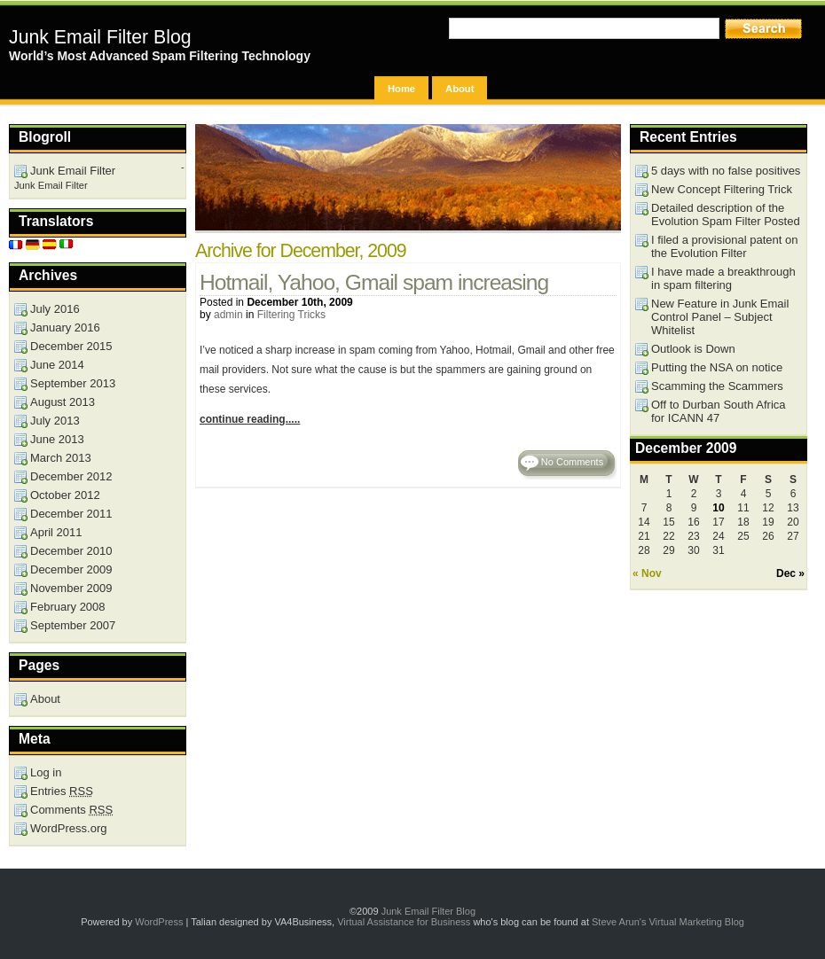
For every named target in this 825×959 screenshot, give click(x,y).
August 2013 (62, 402)
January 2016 (65, 327)
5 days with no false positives (725, 170)
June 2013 (57, 439)
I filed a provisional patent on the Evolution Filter (724, 246)
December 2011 (71, 513)
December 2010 (71, 550)
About (459, 88)
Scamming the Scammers (717, 386)
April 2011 (56, 532)
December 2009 (71, 569)
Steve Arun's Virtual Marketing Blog (668, 921)
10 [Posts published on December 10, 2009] (718, 508)
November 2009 (71, 588)
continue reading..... (250, 419)
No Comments (572, 461)
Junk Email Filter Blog (100, 37)
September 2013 (72, 383)
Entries (61, 791)
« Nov (647, 573)
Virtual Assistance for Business (403, 921)
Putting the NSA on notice (716, 367)
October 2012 (65, 495)
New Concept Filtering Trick (721, 189)
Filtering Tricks (291, 314)
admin (228, 314)
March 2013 (60, 457)
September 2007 (72, 625)
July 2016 (55, 309)
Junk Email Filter (72, 170)
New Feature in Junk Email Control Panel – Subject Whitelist (720, 317)
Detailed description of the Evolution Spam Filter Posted (725, 214)
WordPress (159, 921)
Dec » (790, 573)
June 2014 (57, 364)
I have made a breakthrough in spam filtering (723, 278)
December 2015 (71, 346)
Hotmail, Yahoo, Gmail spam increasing (374, 282)
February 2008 (68, 606)
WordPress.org (68, 828)
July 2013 (55, 420)
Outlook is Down (693, 348)
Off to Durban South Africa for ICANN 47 (718, 411)
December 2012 (71, 476)
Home (401, 88)
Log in (45, 772)
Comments (71, 809)
